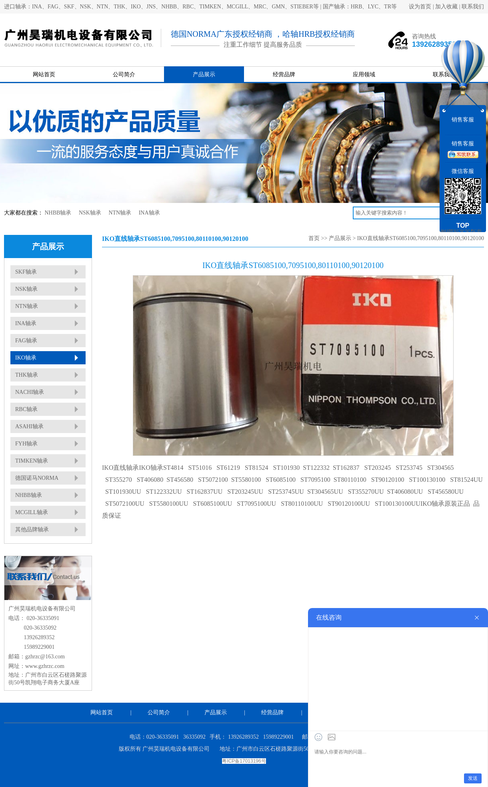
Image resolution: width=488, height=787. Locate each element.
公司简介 (124, 75)
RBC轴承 (26, 409)
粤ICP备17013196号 (244, 761)
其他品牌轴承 (32, 530)
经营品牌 (284, 75)
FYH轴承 (26, 444)
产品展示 (204, 75)
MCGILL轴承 (31, 512)
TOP (463, 225)
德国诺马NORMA (36, 478)
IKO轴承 (25, 358)
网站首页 (44, 75)
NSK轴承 (90, 213)
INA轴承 (149, 213)
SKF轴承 (26, 272)
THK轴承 (26, 375)
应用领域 (364, 75)
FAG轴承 (26, 341)
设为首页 (420, 7)
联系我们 (473, 7)
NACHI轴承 (29, 392)
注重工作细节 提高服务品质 (263, 44)
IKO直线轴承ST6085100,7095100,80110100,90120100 (420, 238)
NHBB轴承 (58, 213)
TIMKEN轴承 (31, 461)
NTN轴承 (119, 213)
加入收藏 (446, 7)
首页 (314, 238)
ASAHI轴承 (29, 426)
